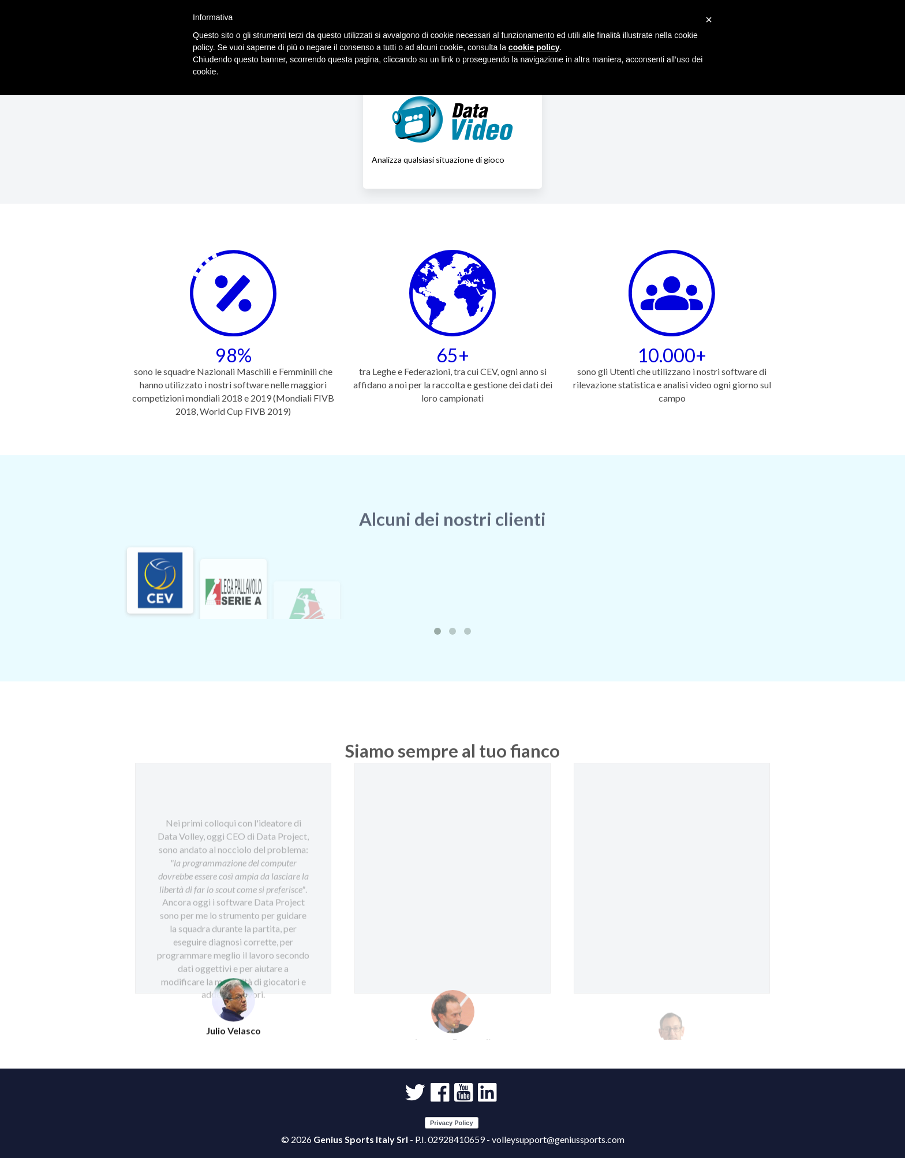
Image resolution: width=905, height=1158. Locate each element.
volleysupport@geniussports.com (558, 1139)
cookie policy (534, 47)
